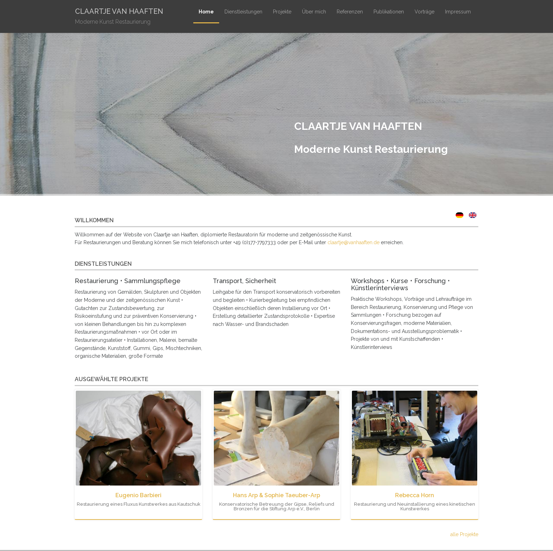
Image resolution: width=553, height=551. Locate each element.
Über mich (314, 12)
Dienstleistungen (243, 12)
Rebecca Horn (414, 495)
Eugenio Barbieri (138, 495)
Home (206, 12)
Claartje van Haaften (119, 17)
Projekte (282, 12)
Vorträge (424, 12)
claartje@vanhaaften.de (353, 242)
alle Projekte (464, 534)
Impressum (458, 12)
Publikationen (389, 12)
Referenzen (350, 12)
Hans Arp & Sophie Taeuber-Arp (276, 495)
